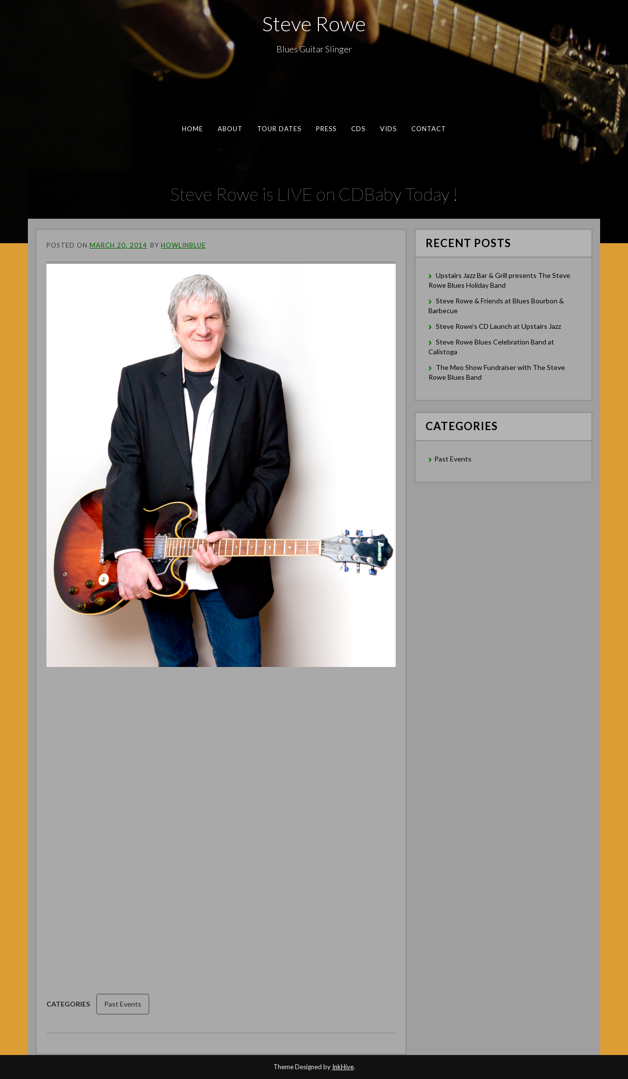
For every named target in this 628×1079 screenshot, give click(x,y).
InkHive (343, 1067)
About (230, 129)
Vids (388, 129)
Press (326, 129)
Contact (429, 129)
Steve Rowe (314, 23)
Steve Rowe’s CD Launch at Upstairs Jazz (498, 326)
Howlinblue (183, 245)
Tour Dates (279, 129)
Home (192, 129)
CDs (358, 129)
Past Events (122, 1004)
